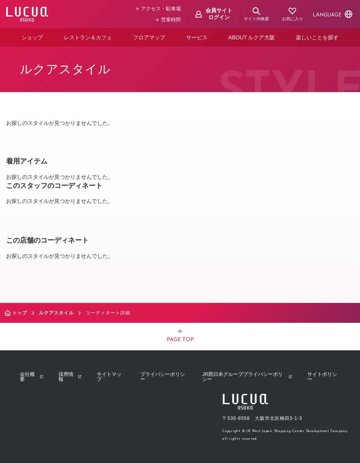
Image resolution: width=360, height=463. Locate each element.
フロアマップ (149, 37)
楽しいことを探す (317, 37)
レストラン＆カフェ (88, 37)
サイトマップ (109, 377)
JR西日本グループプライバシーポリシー (247, 377)
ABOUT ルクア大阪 (252, 37)
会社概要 (31, 377)
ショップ (32, 37)
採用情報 (69, 377)
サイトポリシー (322, 377)
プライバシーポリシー (162, 377)
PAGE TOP (180, 336)
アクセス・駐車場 (158, 8)
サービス (197, 37)
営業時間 (168, 19)
